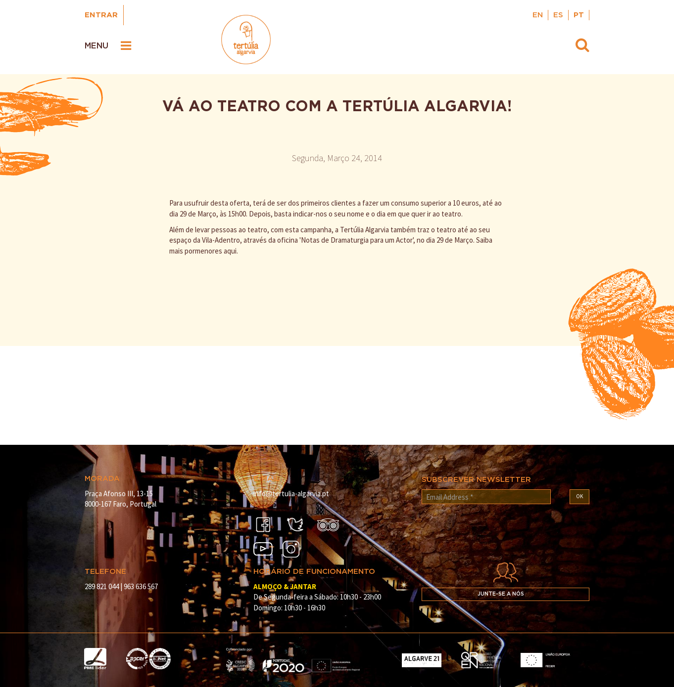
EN (537, 15)
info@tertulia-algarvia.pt (291, 493)
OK (579, 496)
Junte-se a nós (501, 594)
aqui (230, 251)
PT (579, 15)
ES (558, 15)
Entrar (101, 15)
